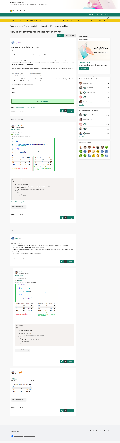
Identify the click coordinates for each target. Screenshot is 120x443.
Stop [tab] (96, 72)
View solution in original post (18, 203)
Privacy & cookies (91, 432)
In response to (15, 129)
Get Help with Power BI (39, 26)
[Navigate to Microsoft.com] (14, 11)
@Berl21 (17, 134)
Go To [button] (106, 14)
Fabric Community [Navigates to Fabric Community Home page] (26, 11)
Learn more (13, 6)
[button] (60, 35)
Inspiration (42, 10)
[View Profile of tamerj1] (17, 125)
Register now (105, 21)
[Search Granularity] (67, 17)
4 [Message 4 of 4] (19, 359)
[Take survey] (84, 68)
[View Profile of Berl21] (16, 42)
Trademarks (106, 432)
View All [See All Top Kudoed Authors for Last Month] (81, 137)
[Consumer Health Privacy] (29, 438)
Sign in (96, 14)
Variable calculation (31, 107)
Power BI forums (16, 26)
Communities (55, 10)
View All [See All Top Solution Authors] (81, 105)
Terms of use (99, 432)
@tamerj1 (13, 246)
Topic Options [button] (69, 35)
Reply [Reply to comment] (70, 219)
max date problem (20, 107)
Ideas (48, 10)
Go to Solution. (45, 101)
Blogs (62, 10)
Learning (68, 10)
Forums (35, 10)
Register (91, 14)
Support (74, 10)
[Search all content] (91, 17)
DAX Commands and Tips (59, 26)
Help (101, 14)
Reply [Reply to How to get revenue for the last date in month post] (70, 111)
